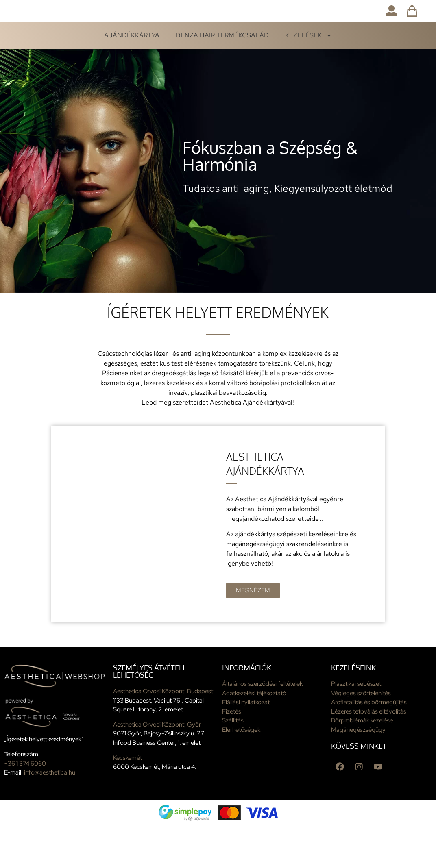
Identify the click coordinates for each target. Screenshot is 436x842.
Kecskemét (127, 774)
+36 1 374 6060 (25, 780)
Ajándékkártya (131, 52)
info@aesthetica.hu (49, 789)
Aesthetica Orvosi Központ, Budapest (163, 708)
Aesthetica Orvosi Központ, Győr (157, 741)
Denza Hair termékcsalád (222, 52)
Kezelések (308, 52)
